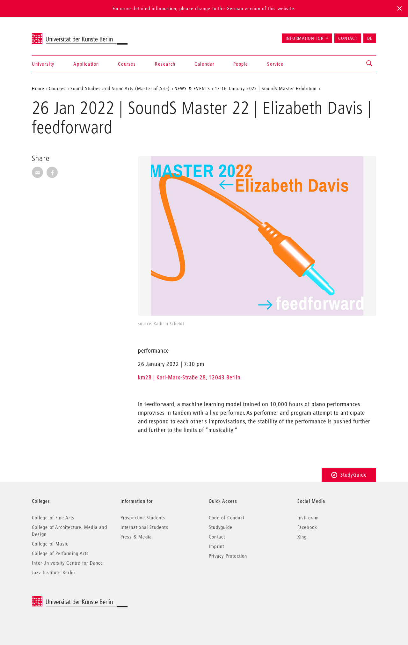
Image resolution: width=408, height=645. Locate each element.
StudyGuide (349, 474)
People (240, 64)
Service (275, 64)
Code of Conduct (226, 517)
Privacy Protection (228, 556)
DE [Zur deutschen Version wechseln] (369, 38)
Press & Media (136, 536)
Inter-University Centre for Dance (67, 563)
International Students (144, 527)
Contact (347, 38)
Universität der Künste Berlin (57, 35)
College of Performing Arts (60, 553)
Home (38, 88)
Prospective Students (142, 517)
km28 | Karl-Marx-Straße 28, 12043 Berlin (189, 377)
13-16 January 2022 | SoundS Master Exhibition (266, 88)
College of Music (50, 543)
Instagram (308, 517)
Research (165, 64)
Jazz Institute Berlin (53, 572)
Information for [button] (305, 38)
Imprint (216, 546)
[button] (369, 64)
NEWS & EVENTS (192, 88)
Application (86, 64)
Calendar (204, 64)
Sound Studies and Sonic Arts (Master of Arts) (120, 88)
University (43, 64)
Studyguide (220, 527)
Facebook (307, 527)
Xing (302, 536)
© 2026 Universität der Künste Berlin (65, 599)
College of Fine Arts (53, 517)
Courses (127, 64)
